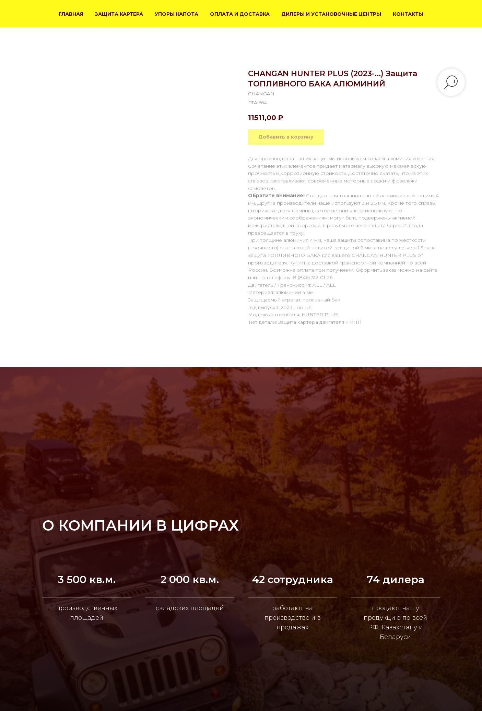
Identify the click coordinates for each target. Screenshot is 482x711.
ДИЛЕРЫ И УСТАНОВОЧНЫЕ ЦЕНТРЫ (331, 14)
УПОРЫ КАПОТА (176, 14)
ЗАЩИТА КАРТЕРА (119, 14)
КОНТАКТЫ (408, 14)
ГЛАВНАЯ (71, 14)
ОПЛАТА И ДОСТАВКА (240, 14)
